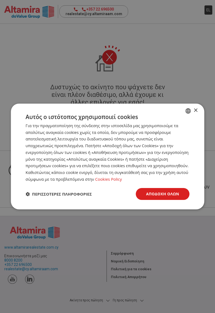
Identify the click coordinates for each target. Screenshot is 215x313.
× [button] (195, 110)
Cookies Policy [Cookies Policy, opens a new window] (108, 179)
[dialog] (107, 157)
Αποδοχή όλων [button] (162, 193)
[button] (59, 194)
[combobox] (188, 111)
